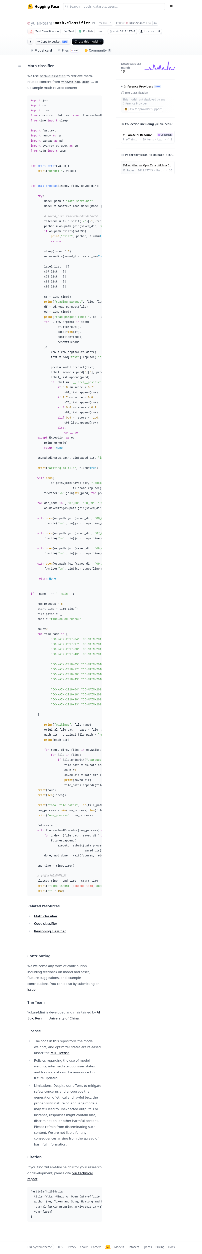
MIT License (59, 1052)
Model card (41, 50)
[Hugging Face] (108, 1247)
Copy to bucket (52, 41)
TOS (60, 1247)
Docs (171, 1247)
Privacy (71, 1247)
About (84, 1247)
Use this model (88, 41)
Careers (96, 1247)
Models (119, 1247)
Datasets (133, 1247)
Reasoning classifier (50, 931)
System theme (40, 1247)
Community (97, 50)
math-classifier (72, 23)
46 (155, 23)
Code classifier (45, 923)
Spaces (147, 1247)
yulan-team (41, 23)
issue (31, 989)
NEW (157, 86)
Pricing (160, 1247)
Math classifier (45, 916)
